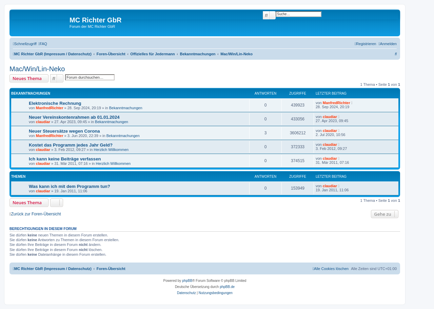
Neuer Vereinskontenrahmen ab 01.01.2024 (74, 117)
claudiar (43, 122)
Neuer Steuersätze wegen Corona (64, 131)
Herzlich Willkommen (111, 150)
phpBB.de (227, 287)
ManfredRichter (49, 108)
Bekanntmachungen (125, 108)
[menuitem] (42, 44)
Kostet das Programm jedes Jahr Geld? (71, 145)
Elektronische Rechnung (55, 103)
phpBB (187, 281)
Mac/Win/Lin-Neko (37, 69)
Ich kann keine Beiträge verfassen (65, 158)
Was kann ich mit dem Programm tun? (69, 186)
